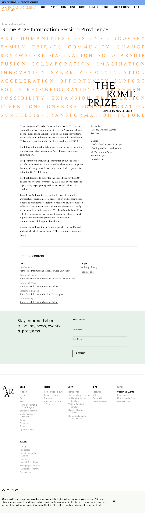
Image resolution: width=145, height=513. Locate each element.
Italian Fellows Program (80, 395)
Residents (49, 398)
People (54, 7)
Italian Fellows (52, 395)
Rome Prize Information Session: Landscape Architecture (47, 278)
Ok (114, 501)
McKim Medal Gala (127, 398)
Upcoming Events (126, 391)
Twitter (12, 490)
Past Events (123, 395)
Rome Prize (74, 391)
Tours (23, 426)
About (43, 7)
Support (105, 7)
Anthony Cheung (28, 168)
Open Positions (28, 429)
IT (138, 7)
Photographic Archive (31, 465)
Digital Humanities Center (29, 454)
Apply (63, 7)
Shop (3, 490)
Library (24, 446)
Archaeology (26, 472)
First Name (77, 329)
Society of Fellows (122, 7)
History (24, 395)
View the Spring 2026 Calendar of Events (20, 2)
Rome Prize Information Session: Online (39, 286)
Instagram (16, 490)
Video (96, 395)
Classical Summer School (77, 411)
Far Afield (98, 398)
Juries (23, 420)
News (72, 7)
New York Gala (125, 401)
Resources (26, 459)
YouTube (25, 490)
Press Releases (101, 401)
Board (23, 398)
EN (134, 7)
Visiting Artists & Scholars (28, 415)
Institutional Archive (30, 468)
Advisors (25, 423)
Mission (24, 391)
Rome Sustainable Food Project (29, 406)
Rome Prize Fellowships (32, 195)
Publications (26, 450)
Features (98, 391)
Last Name (77, 339)
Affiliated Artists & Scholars (53, 403)
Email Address (79, 319)
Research (93, 7)
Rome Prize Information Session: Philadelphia (41, 294)
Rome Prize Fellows (54, 391)
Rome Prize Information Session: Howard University (45, 270)
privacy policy (81, 505)
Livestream (21, 490)
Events (82, 7)
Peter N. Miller (51, 164)
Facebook (8, 490)
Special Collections (30, 462)
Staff (23, 401)
